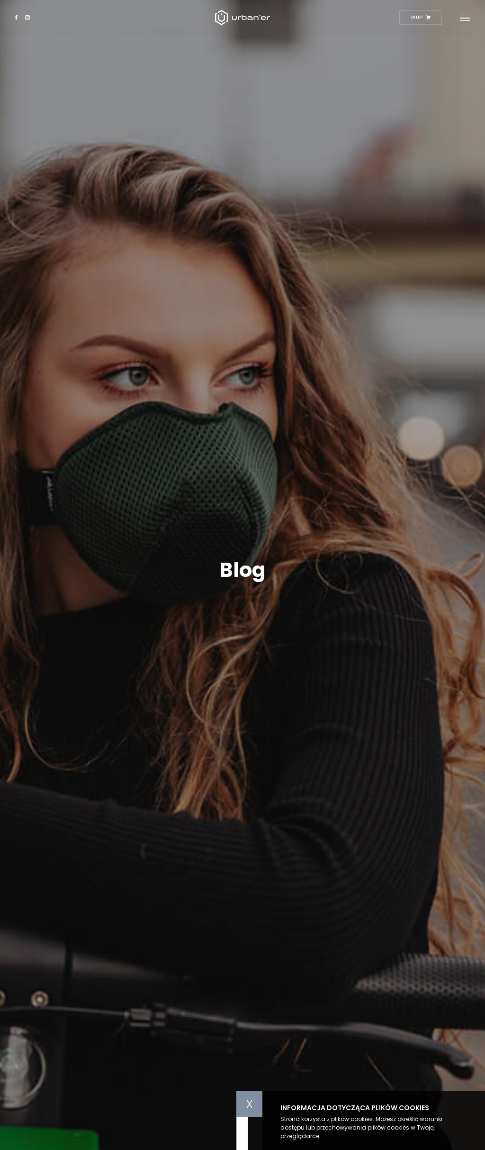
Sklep (421, 17)
